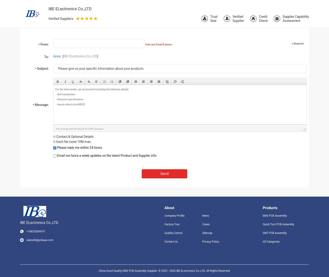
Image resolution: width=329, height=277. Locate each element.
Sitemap (207, 233)
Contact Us (171, 241)
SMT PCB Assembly (275, 233)
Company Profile (174, 215)
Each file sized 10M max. (72, 142)
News (205, 215)
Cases (206, 224)
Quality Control (173, 233)
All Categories (271, 241)
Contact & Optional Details (73, 136)
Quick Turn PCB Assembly (278, 224)
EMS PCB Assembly (275, 215)
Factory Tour (172, 224)
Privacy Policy (210, 241)
